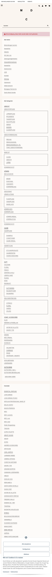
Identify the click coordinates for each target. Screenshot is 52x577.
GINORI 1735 (10, 330)
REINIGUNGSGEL (11, 142)
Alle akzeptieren (26, 544)
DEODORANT (8, 191)
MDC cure (7, 418)
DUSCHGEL (9, 181)
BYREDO (6, 513)
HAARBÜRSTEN (10, 253)
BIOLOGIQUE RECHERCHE (11, 516)
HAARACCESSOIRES (12, 256)
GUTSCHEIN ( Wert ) (10, 370)
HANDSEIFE (9, 184)
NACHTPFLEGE (10, 122)
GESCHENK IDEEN (10, 376)
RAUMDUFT (7, 283)
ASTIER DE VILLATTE (12, 327)
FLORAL (6, 267)
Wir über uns (7, 55)
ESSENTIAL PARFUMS (10, 391)
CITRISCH (9, 303)
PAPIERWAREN (8, 340)
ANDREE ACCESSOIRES (11, 445)
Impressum (6, 571)
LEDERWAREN (8, 363)
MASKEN (8, 127)
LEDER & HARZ (8, 275)
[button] (42, 6)
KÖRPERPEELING (11, 187)
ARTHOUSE (7, 449)
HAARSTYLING (8, 246)
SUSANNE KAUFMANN (10, 523)
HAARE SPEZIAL (11, 241)
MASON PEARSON (9, 408)
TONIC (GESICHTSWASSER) (14, 147)
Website (30, 1)
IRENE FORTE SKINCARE (11, 536)
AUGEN (8, 157)
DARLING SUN (8, 479)
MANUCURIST (8, 526)
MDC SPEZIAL (8, 337)
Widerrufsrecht (8, 86)
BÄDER (8, 179)
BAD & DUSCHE (8, 174)
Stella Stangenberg (9, 425)
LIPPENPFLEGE (10, 114)
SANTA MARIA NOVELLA (11, 486)
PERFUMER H (8, 482)
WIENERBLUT (8, 519)
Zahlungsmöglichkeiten (10, 59)
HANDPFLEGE (10, 201)
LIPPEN (8, 162)
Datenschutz (14, 571)
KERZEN (6, 335)
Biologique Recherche (10, 89)
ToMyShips (7, 506)
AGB (5, 72)
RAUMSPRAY (10, 293)
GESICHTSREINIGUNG (10, 135)
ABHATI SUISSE (8, 435)
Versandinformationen (10, 62)
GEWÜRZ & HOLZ (9, 273)
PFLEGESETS (10, 116)
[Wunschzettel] (45, 6)
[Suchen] (24, 26)
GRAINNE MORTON (9, 469)
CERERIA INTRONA (9, 459)
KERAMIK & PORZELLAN (11, 322)
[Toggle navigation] (2, 5)
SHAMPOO (9, 235)
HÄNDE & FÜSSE (9, 194)
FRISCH (6, 270)
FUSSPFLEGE (10, 199)
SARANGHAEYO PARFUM (11, 496)
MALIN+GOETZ (8, 405)
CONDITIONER (10, 238)
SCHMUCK (7, 343)
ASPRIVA (6, 533)
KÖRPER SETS (8, 209)
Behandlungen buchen (8, 1)
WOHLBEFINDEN (9, 360)
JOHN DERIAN (8, 395)
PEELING (8, 139)
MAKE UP (6, 152)
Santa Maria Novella (10, 92)
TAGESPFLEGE (10, 119)
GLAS (5, 320)
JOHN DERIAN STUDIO (10, 398)
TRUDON (6, 428)
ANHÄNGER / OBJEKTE (13, 356)
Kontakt (6, 75)
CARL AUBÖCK (8, 452)
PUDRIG (6, 278)
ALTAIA (6, 442)
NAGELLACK (10, 204)
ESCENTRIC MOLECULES (11, 509)
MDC (5, 411)
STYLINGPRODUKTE (12, 250)
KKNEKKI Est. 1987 (9, 503)
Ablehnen (26, 554)
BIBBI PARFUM (8, 530)
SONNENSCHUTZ (9, 167)
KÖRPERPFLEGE (8, 212)
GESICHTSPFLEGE (9, 109)
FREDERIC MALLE (9, 499)
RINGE (8, 353)
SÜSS (5, 281)
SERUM (8, 124)
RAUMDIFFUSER (11, 291)
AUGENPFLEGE (10, 130)
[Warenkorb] (49, 6)
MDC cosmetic (8, 415)
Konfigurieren (26, 549)
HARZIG (8, 308)
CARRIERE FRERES (9, 455)
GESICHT (9, 160)
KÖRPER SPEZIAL (11, 216)
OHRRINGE (9, 350)
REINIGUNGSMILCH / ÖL (13, 145)
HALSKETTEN (10, 348)
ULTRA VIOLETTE (9, 432)
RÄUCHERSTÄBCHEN (10, 298)
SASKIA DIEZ (8, 489)
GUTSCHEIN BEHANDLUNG (12, 372)
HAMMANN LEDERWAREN (11, 472)
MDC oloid (7, 422)
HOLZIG (8, 311)
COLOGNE (7, 265)
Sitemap (6, 79)
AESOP (6, 438)
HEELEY (6, 476)
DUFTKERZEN (10, 288)
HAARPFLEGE (8, 231)
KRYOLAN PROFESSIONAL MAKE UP (14, 401)
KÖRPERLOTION (11, 219)
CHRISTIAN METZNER (10, 462)
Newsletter (21, 1)
